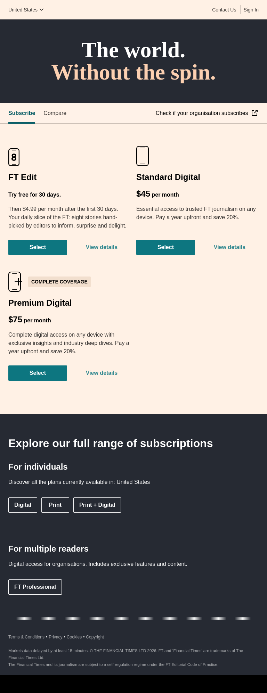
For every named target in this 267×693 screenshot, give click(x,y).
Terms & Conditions (26, 637)
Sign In (251, 10)
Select (38, 247)
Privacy (55, 637)
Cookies (74, 637)
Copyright (95, 637)
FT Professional (35, 587)
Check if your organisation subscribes (203, 113)
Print (55, 505)
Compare (54, 113)
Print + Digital (97, 505)
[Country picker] (26, 10)
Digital (22, 505)
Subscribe (21, 113)
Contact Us (224, 10)
